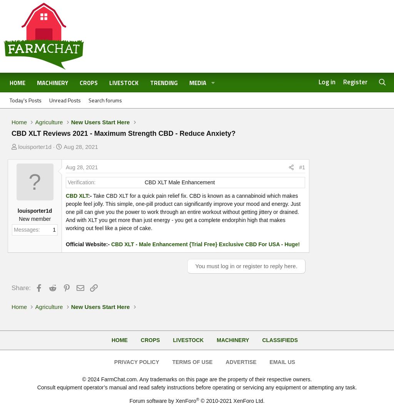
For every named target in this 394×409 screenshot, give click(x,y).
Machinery (52, 82)
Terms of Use (192, 362)
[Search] (382, 82)
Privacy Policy (136, 362)
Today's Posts (26, 100)
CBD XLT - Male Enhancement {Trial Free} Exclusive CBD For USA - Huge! (205, 244)
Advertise (241, 362)
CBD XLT (77, 196)
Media (197, 82)
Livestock (124, 82)
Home (17, 82)
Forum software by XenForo (196, 401)
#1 (302, 167)
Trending (164, 82)
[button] (213, 83)
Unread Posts (65, 100)
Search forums (105, 100)
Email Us (283, 362)
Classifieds (280, 340)
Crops (89, 82)
